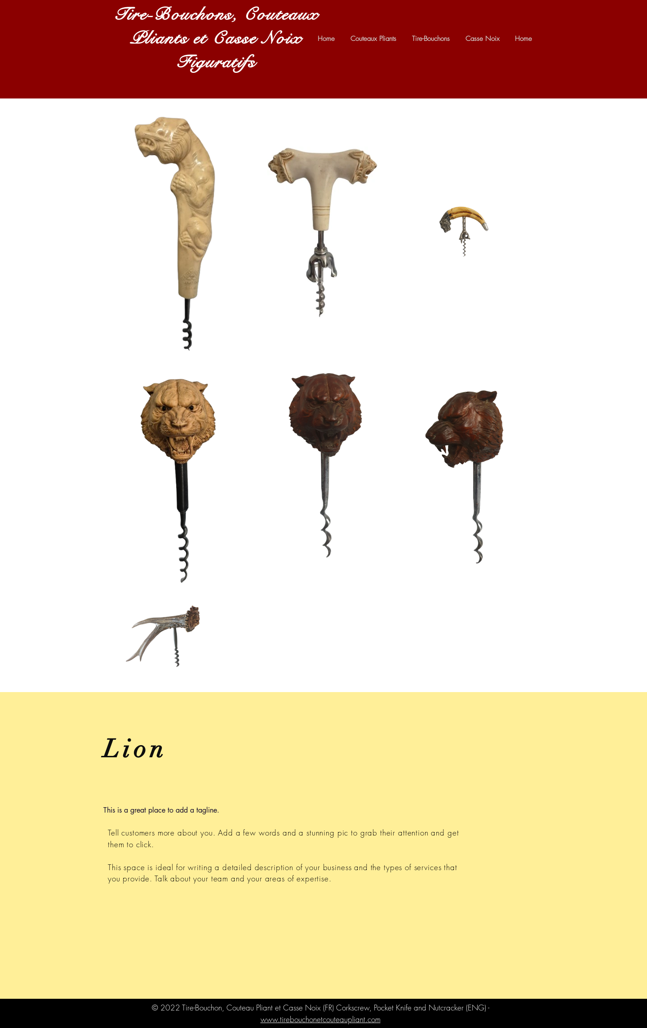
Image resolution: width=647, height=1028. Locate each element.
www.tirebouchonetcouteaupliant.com (321, 1019)
